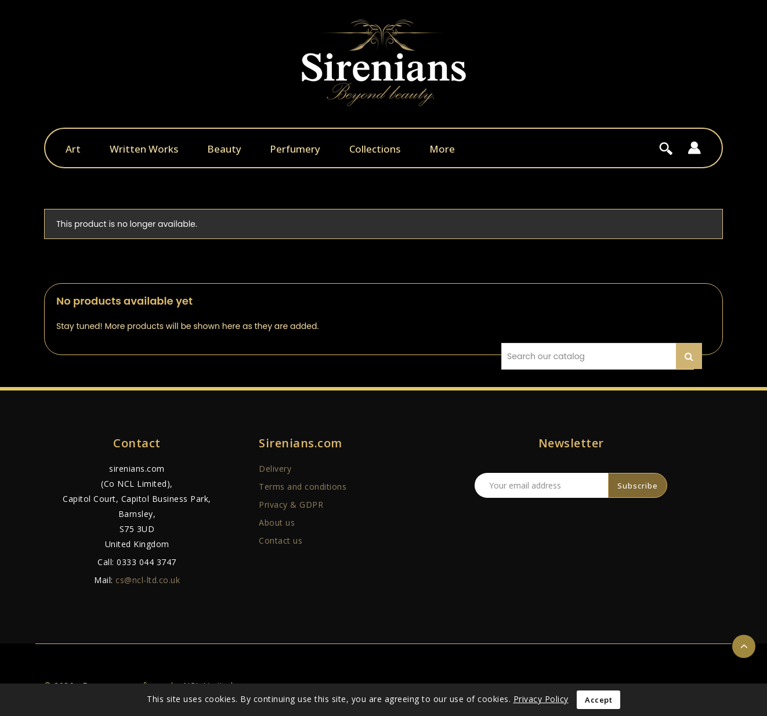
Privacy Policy (541, 698)
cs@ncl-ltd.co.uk (147, 579)
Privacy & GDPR (291, 504)
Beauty (224, 149)
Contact (137, 443)
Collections (374, 149)
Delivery (275, 468)
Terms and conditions (302, 486)
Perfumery (295, 149)
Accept (598, 700)
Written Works (144, 149)
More (442, 149)
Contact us (280, 540)
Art (73, 149)
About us (277, 522)
